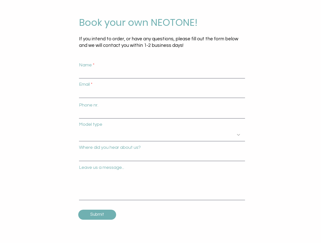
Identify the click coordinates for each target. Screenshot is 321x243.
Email (84, 84)
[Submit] (97, 215)
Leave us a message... (101, 167)
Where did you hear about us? (110, 147)
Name (85, 65)
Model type (90, 124)
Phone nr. (88, 105)
